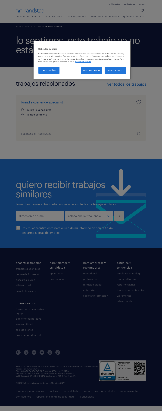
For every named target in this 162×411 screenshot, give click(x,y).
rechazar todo (91, 70)
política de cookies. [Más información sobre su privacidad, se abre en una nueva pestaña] (83, 62)
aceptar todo (115, 70)
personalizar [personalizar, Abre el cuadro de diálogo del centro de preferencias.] (49, 70)
